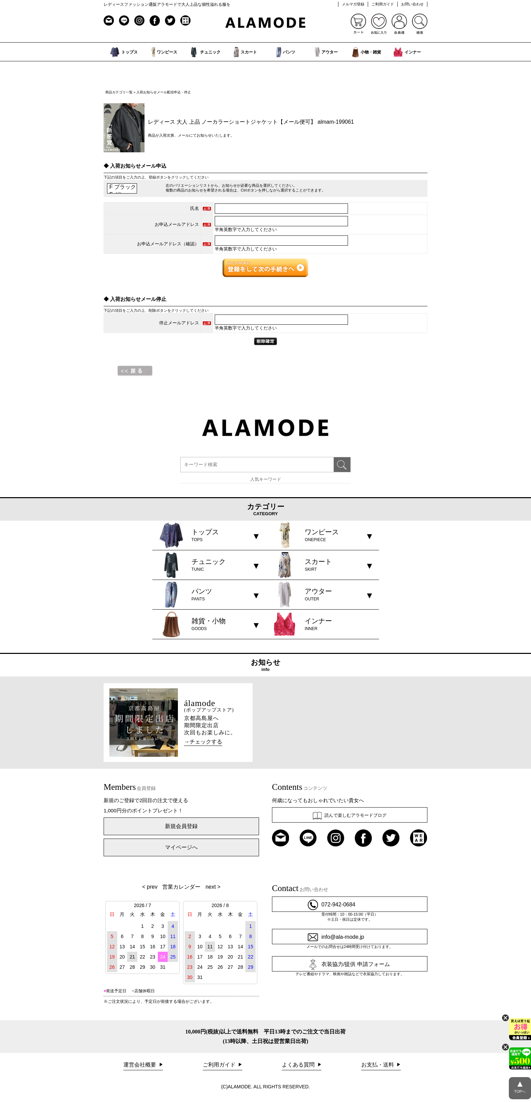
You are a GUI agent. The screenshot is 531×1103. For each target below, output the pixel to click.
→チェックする (203, 742)
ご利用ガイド (382, 4)
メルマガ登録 (353, 4)
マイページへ (181, 847)
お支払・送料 (378, 1065)
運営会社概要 (140, 1065)
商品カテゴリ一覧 (119, 92)
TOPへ (520, 1085)
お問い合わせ (412, 4)
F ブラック (122, 187)
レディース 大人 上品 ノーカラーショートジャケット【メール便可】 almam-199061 (251, 122)
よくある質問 (299, 1065)
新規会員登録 (181, 826)
